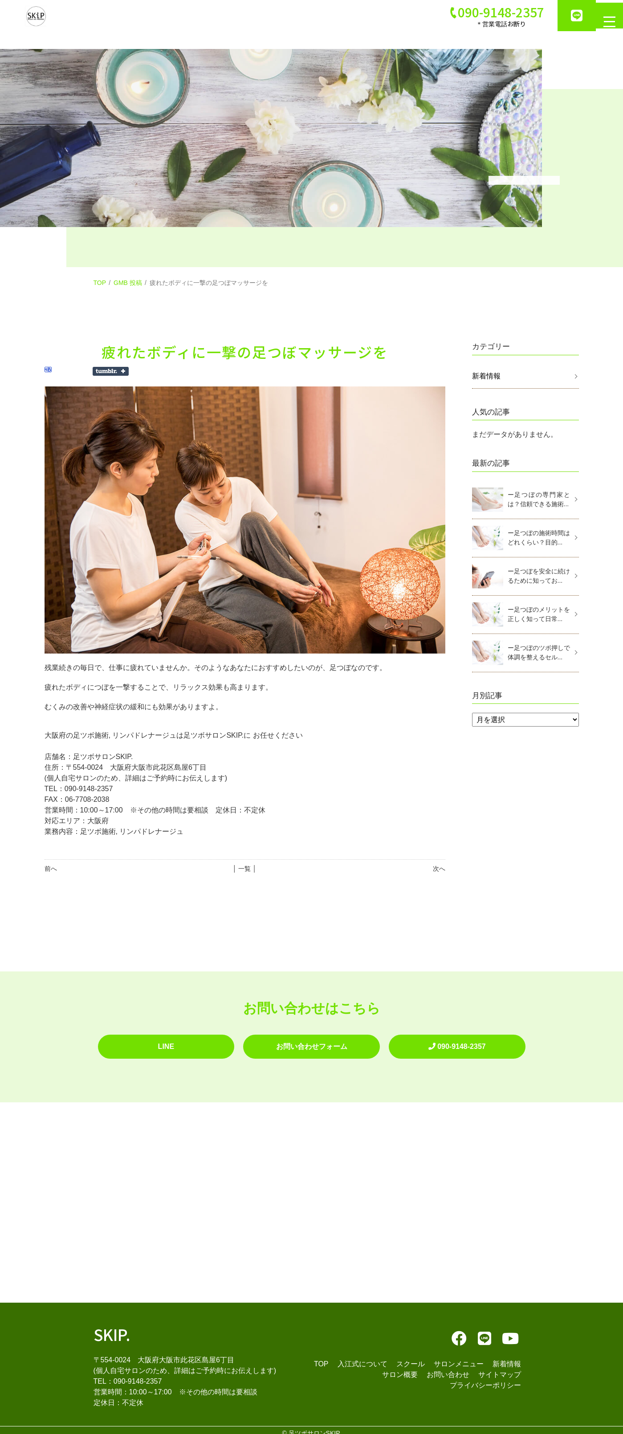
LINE (166, 1043)
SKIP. (112, 1327)
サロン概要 (400, 1368)
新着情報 (486, 376)
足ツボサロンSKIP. (315, 1426)
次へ (439, 868)
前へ (51, 868)
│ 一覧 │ (245, 868)
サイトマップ (499, 1368)
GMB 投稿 (128, 282)
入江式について (362, 1357)
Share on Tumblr (111, 371)
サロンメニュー (459, 1357)
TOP (100, 282)
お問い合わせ (448, 1368)
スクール (410, 1357)
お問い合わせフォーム (311, 1043)
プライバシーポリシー (485, 1378)
